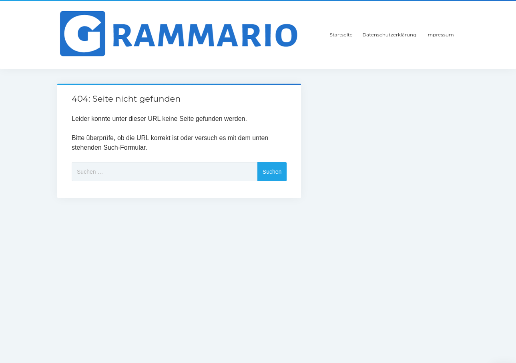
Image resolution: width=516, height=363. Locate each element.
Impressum (440, 35)
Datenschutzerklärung (389, 35)
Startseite (341, 35)
